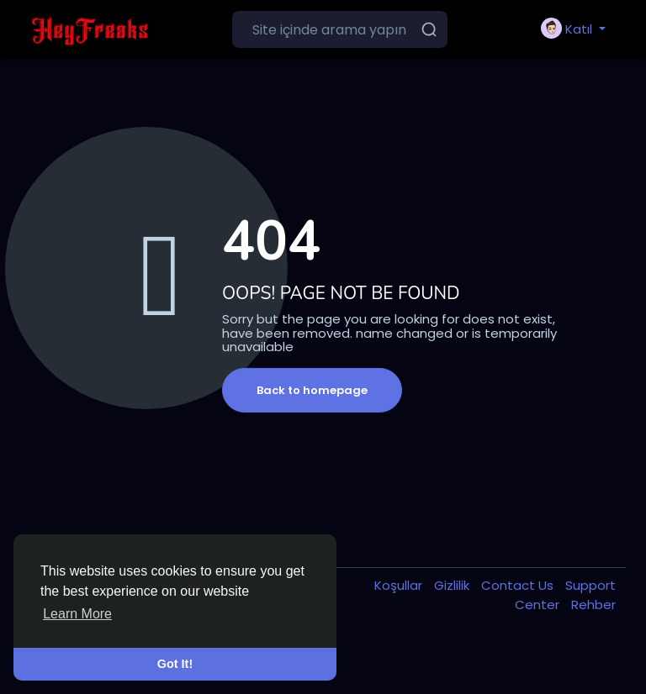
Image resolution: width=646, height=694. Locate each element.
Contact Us (519, 585)
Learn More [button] (77, 614)
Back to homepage (312, 390)
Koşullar (400, 585)
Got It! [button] (175, 663)
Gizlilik (453, 585)
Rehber (593, 604)
